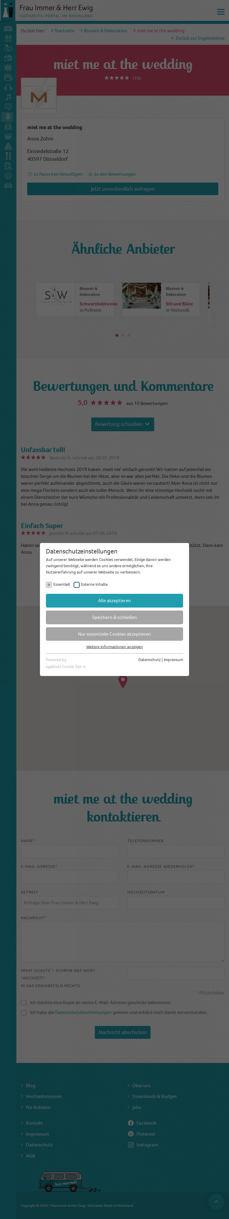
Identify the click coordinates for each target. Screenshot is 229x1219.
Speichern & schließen (114, 617)
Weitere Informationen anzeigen (114, 647)
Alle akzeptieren (114, 600)
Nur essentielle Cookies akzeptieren (114, 634)
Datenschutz (149, 660)
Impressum (173, 660)
